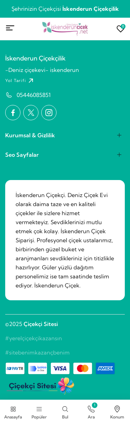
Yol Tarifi (20, 80)
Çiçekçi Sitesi (41, 323)
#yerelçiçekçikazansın (33, 338)
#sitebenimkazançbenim (37, 352)
